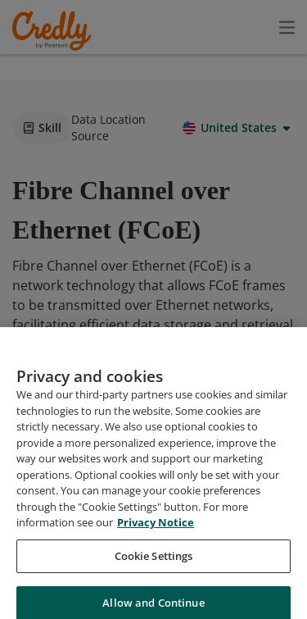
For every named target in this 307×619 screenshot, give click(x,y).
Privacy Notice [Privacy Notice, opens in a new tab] (155, 588)
